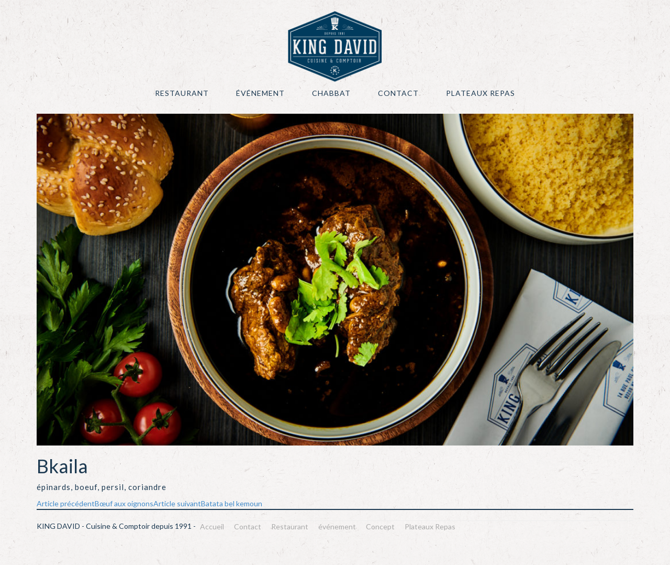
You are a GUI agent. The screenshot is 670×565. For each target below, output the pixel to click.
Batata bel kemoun (207, 503)
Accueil (212, 526)
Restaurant (182, 93)
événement (260, 93)
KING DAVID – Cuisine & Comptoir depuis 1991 (335, 46)
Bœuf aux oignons (95, 503)
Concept (380, 526)
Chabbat (331, 93)
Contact (398, 93)
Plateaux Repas (480, 93)
